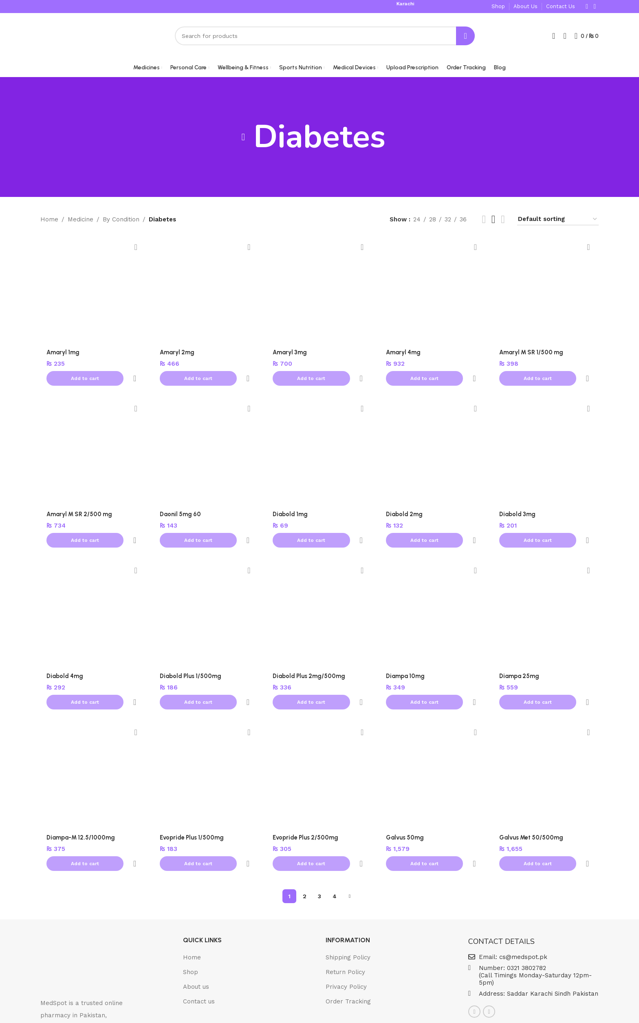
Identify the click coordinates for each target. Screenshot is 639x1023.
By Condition (121, 221)
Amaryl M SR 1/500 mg (533, 354)
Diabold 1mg (291, 498)
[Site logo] (79, 36)
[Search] (325, 36)
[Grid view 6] (503, 221)
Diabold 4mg (65, 642)
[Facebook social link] (587, 6)
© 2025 (288, 1010)
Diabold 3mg (518, 498)
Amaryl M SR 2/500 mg (80, 498)
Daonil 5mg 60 (181, 498)
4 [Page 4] (335, 826)
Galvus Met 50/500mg (532, 786)
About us (196, 917)
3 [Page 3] (319, 826)
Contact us (199, 931)
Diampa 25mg (520, 642)
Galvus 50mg (405, 786)
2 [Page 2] (304, 826)
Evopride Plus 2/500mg (306, 786)
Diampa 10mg (405, 642)
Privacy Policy (346, 917)
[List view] (484, 221)
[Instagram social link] (595, 6)
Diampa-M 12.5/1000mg (81, 786)
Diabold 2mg (405, 498)
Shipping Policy (348, 887)
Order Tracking (348, 931)
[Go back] (243, 139)
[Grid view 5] (493, 221)
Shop (190, 902)
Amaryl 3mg (290, 354)
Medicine (80, 221)
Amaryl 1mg (63, 354)
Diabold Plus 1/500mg (191, 642)
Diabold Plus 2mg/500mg (310, 642)
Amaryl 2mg (178, 354)
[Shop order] (558, 222)
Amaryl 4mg (404, 354)
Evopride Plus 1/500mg (192, 786)
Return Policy (345, 902)
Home (49, 221)
